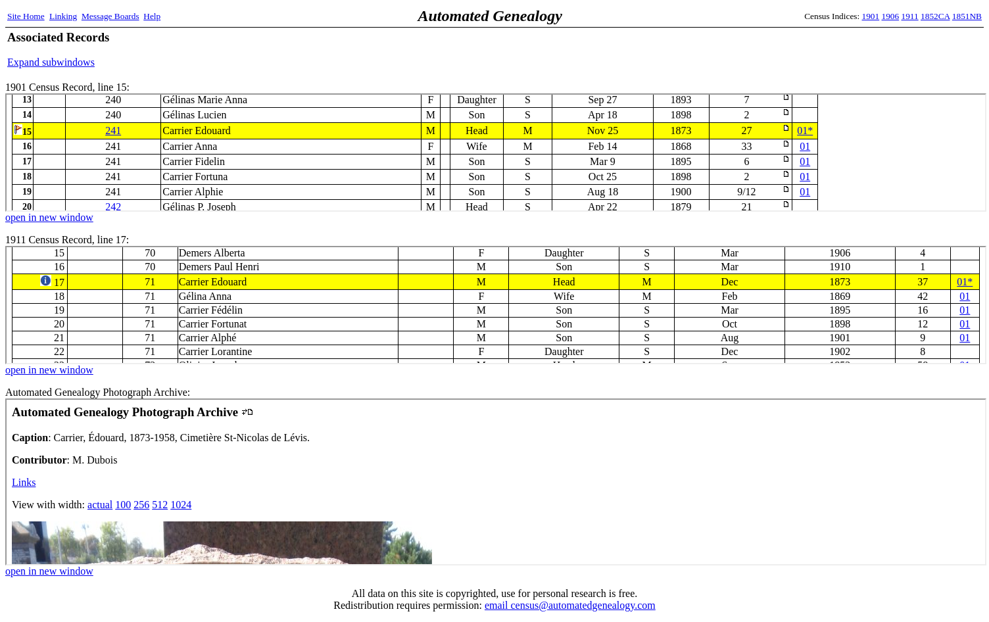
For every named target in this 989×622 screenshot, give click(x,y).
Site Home (26, 16)
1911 (910, 16)
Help (151, 16)
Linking (63, 16)
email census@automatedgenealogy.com (570, 605)
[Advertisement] (828, 49)
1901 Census (495, 152)
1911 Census (495, 305)
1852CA (935, 16)
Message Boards (110, 16)
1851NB (967, 16)
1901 (871, 16)
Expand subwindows (51, 62)
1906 (891, 16)
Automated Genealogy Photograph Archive (495, 481)
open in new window (49, 217)
